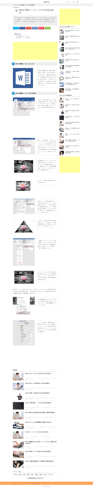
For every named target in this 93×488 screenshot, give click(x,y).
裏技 (40, 474)
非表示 (18, 34)
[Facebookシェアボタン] (22, 28)
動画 (28, 474)
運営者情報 (38, 483)
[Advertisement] (35, 51)
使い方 (15, 474)
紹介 (32, 474)
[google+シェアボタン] (29, 28)
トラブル (50, 474)
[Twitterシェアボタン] (16, 28)
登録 (19, 474)
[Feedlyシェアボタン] (48, 28)
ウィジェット (20, 483)
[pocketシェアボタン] (41, 28)
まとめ (45, 474)
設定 (23, 474)
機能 (36, 474)
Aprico (46, 2)
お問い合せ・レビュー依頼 (29, 483)
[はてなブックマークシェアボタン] (35, 28)
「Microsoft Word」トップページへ (35, 478)
